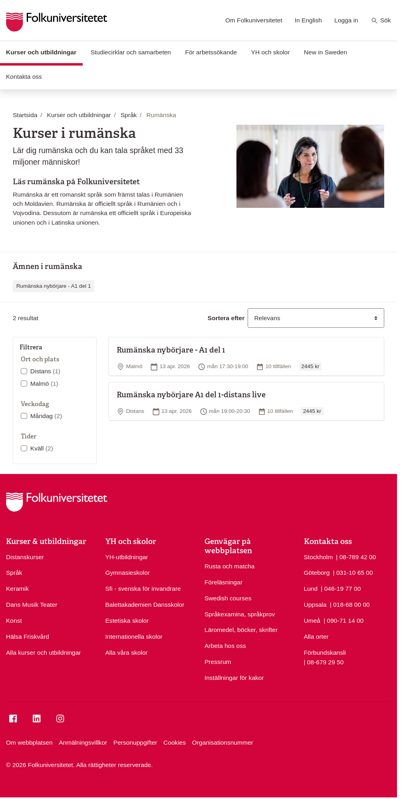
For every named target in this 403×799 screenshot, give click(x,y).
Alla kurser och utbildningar (43, 652)
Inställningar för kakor (234, 677)
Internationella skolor (134, 636)
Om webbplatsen (29, 742)
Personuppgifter (135, 742)
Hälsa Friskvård (27, 636)
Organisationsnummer (222, 742)
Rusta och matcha (229, 566)
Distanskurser (25, 557)
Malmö (44, 383)
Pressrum (217, 661)
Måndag (46, 415)
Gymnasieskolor (127, 572)
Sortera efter (226, 318)
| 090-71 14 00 (343, 620)
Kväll (41, 448)
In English (308, 20)
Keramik (17, 588)
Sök (381, 21)
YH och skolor (270, 52)
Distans (45, 371)
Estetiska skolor (127, 620)
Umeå (312, 620)
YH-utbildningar (126, 557)
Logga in (346, 20)
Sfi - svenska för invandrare (143, 588)
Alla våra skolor (126, 652)
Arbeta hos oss (225, 645)
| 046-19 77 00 (341, 588)
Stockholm (318, 557)
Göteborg (317, 572)
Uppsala (315, 604)
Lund (311, 588)
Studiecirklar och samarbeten (131, 52)
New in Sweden (325, 52)
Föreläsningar (223, 582)
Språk (14, 572)
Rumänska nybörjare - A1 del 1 (53, 286)
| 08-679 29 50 (324, 662)
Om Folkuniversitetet (253, 20)
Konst (14, 620)
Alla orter (316, 636)
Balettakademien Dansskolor (145, 604)
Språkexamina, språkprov (239, 614)
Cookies (174, 742)
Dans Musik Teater (31, 604)
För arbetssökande (211, 52)
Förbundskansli (325, 652)
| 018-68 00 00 (350, 604)
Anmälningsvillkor (83, 742)
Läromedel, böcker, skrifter (241, 629)
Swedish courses (228, 598)
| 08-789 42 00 (356, 556)
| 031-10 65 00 (353, 572)
